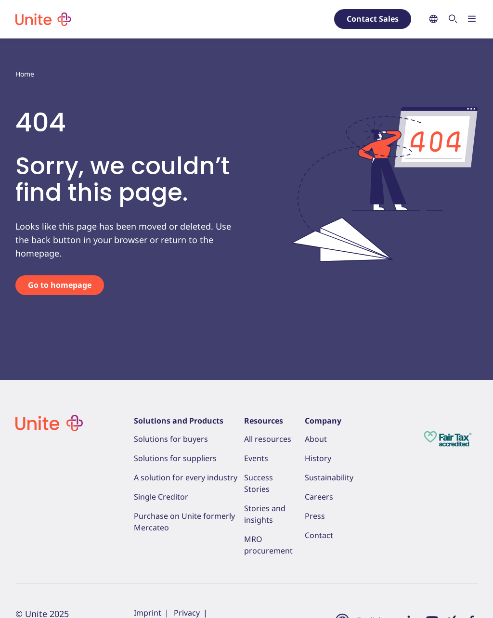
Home (24, 73)
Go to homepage (59, 285)
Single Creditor (161, 496)
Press (315, 516)
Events (256, 458)
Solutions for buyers (171, 439)
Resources (263, 420)
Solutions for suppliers (175, 458)
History (318, 458)
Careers (319, 496)
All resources (267, 439)
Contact (319, 535)
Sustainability (329, 477)
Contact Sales (373, 18)
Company (323, 420)
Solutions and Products (178, 420)
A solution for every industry (185, 477)
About (316, 439)
